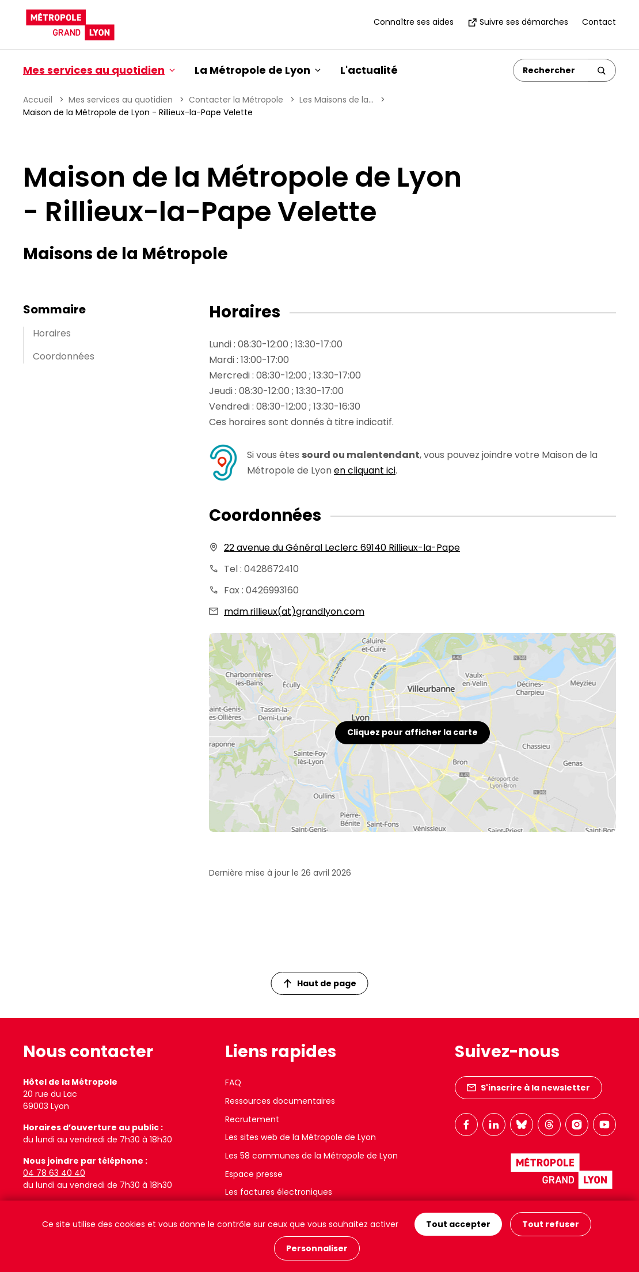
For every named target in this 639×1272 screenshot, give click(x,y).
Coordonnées (63, 356)
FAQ (233, 1082)
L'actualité (369, 70)
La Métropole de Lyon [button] (258, 70)
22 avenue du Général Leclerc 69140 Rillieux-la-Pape (342, 547)
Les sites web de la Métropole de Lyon (300, 1137)
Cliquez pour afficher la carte (412, 732)
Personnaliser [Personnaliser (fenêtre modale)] (317, 1248)
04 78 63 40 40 (54, 1173)
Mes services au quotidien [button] (99, 70)
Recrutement (252, 1119)
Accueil (37, 99)
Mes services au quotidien (121, 99)
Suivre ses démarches (517, 22)
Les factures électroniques (278, 1192)
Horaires (52, 333)
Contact (599, 22)
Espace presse (254, 1174)
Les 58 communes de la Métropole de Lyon (311, 1155)
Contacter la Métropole (236, 99)
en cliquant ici (364, 470)
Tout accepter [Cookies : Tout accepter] (458, 1224)
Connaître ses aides (414, 22)
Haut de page (320, 983)
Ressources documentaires (280, 1101)
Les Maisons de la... (336, 99)
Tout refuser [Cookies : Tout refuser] (550, 1224)
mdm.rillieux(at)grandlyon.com (294, 611)
